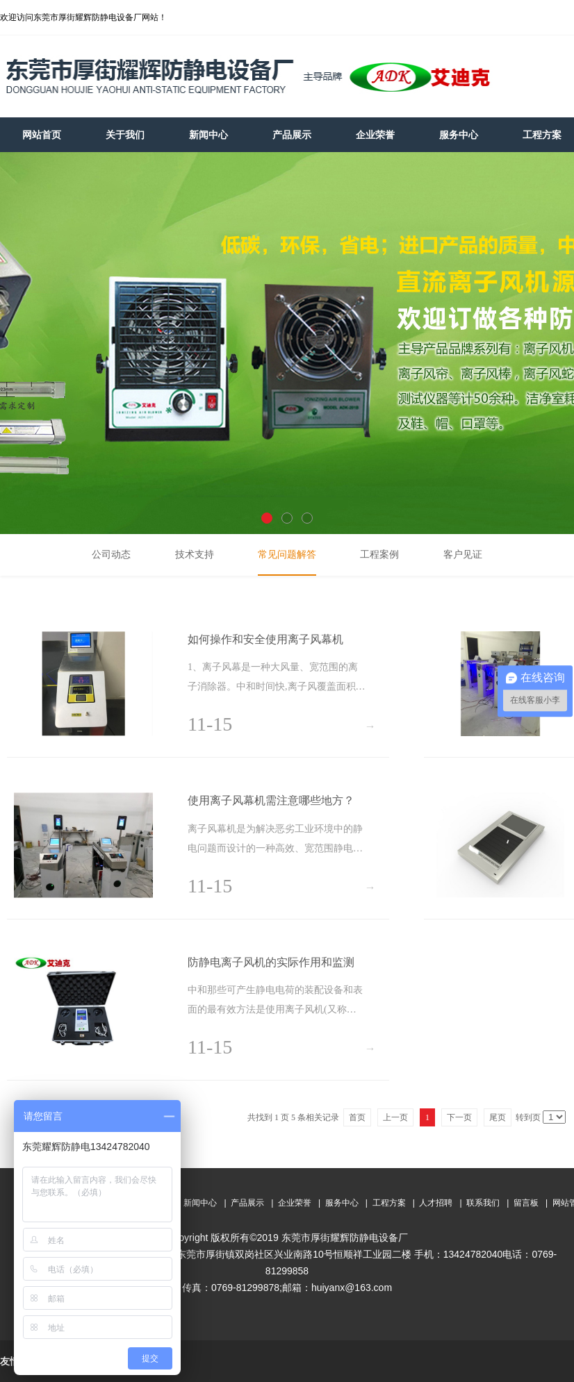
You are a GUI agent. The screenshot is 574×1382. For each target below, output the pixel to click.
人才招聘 (435, 1203)
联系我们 (483, 1203)
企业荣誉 (294, 1203)
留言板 (526, 1203)
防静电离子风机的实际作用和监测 (271, 962)
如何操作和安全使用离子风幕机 (265, 639)
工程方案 (389, 1203)
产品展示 (247, 1203)
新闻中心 (200, 1203)
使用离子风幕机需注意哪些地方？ (271, 800)
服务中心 (342, 1203)
